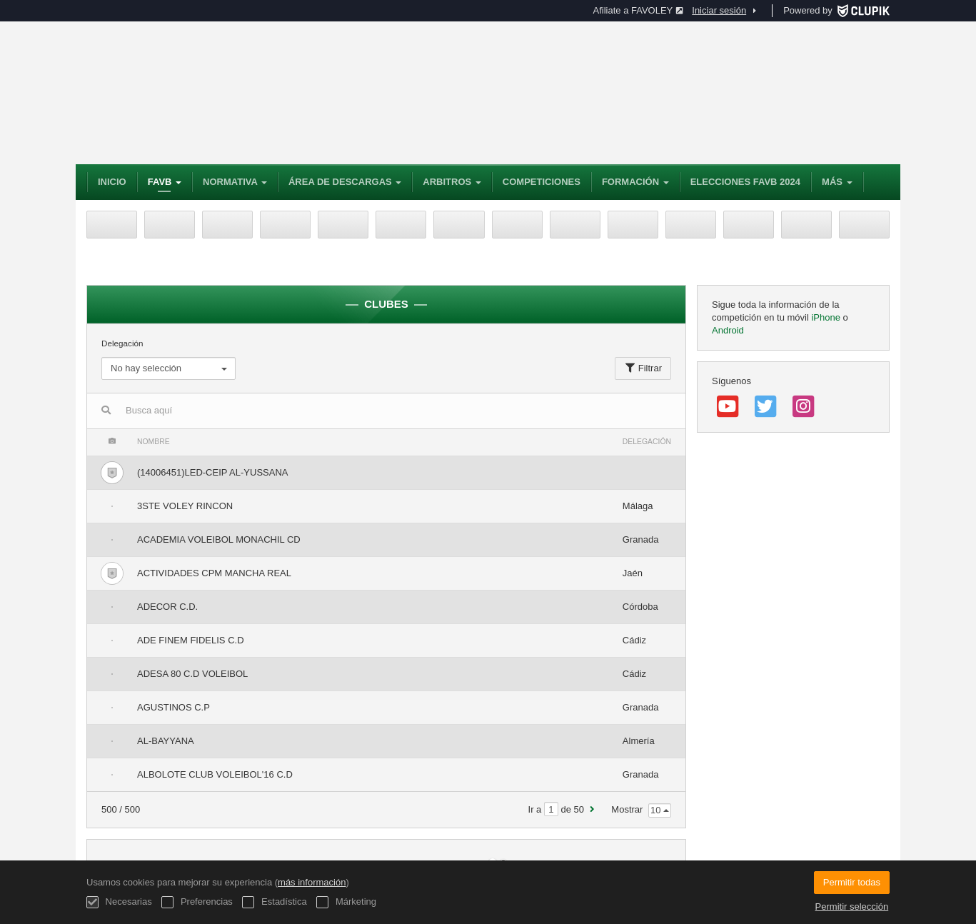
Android (728, 330)
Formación (635, 181)
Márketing (346, 902)
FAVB (164, 181)
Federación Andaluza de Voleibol (282, 93)
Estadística (274, 902)
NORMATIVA (235, 181)
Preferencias (197, 902)
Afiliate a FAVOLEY (638, 10)
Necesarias (119, 902)
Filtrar (643, 368)
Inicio (112, 181)
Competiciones (541, 181)
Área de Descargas (344, 181)
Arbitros (452, 181)
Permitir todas (851, 882)
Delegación (168, 359)
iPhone (825, 317)
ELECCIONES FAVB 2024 (745, 181)
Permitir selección (852, 906)
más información (312, 882)
